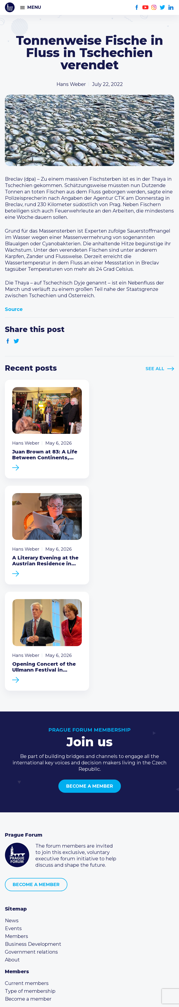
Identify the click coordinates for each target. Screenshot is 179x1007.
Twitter (162, 7)
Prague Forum (10, 7)
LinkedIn (171, 7)
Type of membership (30, 880)
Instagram (154, 7)
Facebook (137, 7)
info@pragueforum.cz (37, 927)
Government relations (31, 841)
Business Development (33, 833)
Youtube (145, 7)
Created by (90, 997)
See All (155, 368)
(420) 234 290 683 (32, 920)
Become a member (89, 675)
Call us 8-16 (18, 912)
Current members (27, 873)
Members (16, 826)
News (12, 810)
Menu (34, 7)
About (12, 849)
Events (13, 818)
